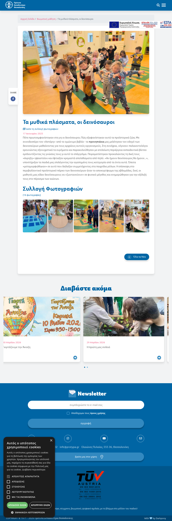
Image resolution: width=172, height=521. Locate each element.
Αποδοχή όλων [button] (17, 505)
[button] (84, 367)
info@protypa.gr (69, 447)
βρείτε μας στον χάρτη (86, 456)
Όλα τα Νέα (137, 257)
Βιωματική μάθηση (46, 19)
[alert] (29, 477)
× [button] (51, 440)
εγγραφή (86, 423)
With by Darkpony (155, 518)
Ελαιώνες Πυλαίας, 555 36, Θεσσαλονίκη (105, 447)
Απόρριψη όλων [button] (40, 505)
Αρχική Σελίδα (27, 19)
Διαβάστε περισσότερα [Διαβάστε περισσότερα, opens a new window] (33, 469)
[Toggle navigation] (165, 5)
